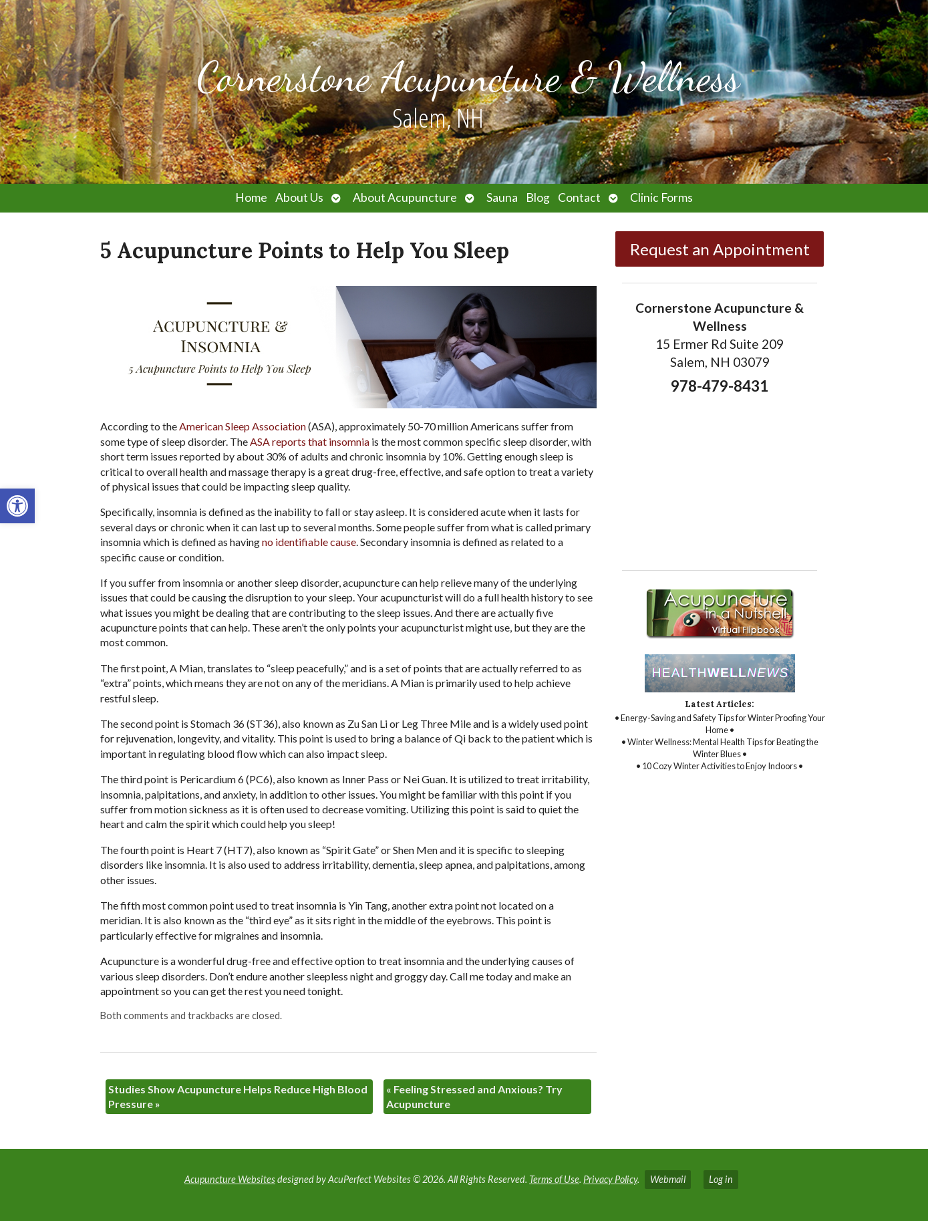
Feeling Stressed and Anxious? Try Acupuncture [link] (474, 1096)
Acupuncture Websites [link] (229, 1179)
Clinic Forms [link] (661, 197)
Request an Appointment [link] (720, 249)
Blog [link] (538, 197)
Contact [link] (579, 197)
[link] (17, 506)
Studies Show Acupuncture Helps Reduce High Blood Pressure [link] (237, 1096)
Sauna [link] (502, 197)
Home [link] (251, 197)
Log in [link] (721, 1179)
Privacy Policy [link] (610, 1179)
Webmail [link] (667, 1179)
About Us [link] (299, 197)
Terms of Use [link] (554, 1179)
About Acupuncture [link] (405, 197)
